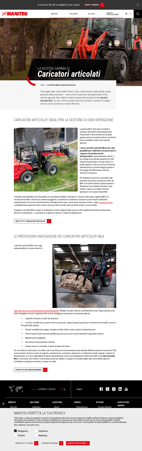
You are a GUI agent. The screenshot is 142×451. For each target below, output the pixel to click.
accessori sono (106, 202)
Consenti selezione (52, 443)
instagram (112, 389)
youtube (125, 389)
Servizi (77, 402)
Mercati (12, 402)
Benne (56, 407)
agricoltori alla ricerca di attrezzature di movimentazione (36, 311)
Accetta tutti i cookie (78, 443)
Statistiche (43, 431)
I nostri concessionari (112, 14)
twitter (106, 389)
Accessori (57, 402)
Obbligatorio (23, 431)
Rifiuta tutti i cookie (27, 443)
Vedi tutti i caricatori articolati (33, 221)
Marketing (42, 435)
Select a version (94, 5)
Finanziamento (82, 407)
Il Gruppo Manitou (105, 407)
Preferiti (21, 435)
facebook (100, 389)
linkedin (119, 389)
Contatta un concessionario (31, 370)
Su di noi (100, 402)
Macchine (34, 402)
